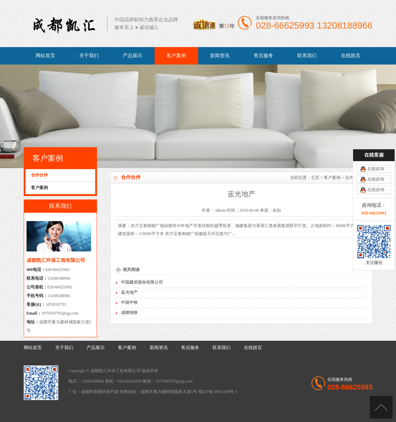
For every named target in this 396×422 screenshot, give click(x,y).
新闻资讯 (220, 55)
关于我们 (89, 55)
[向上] (381, 407)
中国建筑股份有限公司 (142, 282)
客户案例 (176, 55)
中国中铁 (129, 302)
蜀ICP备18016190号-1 (218, 391)
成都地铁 (129, 312)
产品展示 (132, 55)
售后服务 (263, 55)
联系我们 (307, 55)
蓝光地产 (129, 292)
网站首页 (45, 55)
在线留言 (350, 55)
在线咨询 (375, 154)
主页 (315, 177)
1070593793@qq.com (60, 313)
